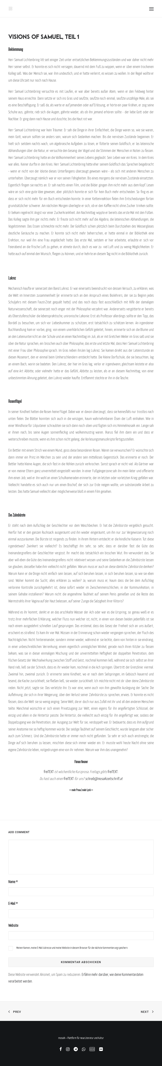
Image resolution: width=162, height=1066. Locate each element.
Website (13, 925)
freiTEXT (49, 771)
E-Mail (13, 903)
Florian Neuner (81, 762)
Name (13, 881)
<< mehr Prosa (75, 790)
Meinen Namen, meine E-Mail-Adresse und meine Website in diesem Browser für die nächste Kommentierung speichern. (72, 947)
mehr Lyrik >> (87, 790)
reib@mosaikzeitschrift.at (106, 778)
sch (87, 778)
